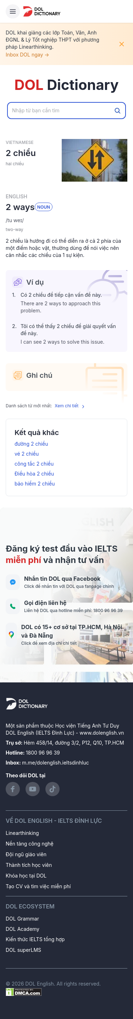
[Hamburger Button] (13, 11)
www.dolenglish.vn (101, 733)
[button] (66, 220)
